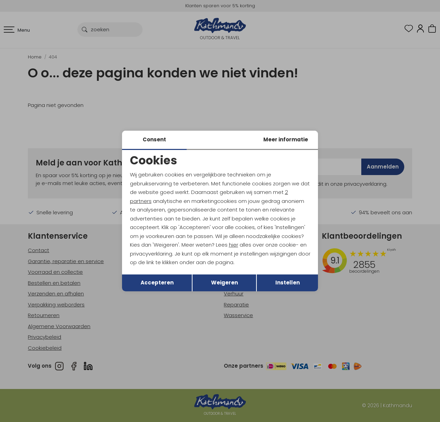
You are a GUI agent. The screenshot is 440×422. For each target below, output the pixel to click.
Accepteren (157, 282)
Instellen (287, 282)
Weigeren (224, 282)
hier (233, 244)
